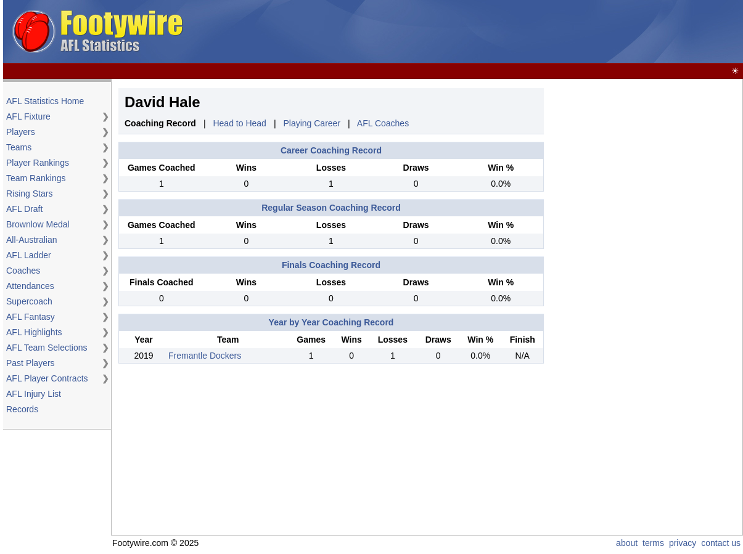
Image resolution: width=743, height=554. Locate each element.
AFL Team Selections (47, 347)
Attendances (30, 286)
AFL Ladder (28, 255)
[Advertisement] (642, 273)
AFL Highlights (34, 332)
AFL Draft (24, 209)
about (627, 543)
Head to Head (239, 123)
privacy (682, 543)
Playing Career (311, 123)
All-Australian (31, 240)
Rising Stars (29, 193)
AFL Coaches (383, 123)
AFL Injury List (33, 394)
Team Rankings (36, 178)
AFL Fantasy (30, 317)
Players (20, 132)
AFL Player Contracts (47, 378)
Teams (18, 147)
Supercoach (29, 301)
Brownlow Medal (38, 224)
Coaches (23, 270)
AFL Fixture (28, 116)
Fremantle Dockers (204, 356)
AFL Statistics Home (45, 101)
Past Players (30, 363)
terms (653, 543)
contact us (721, 543)
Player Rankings (37, 163)
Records (22, 409)
